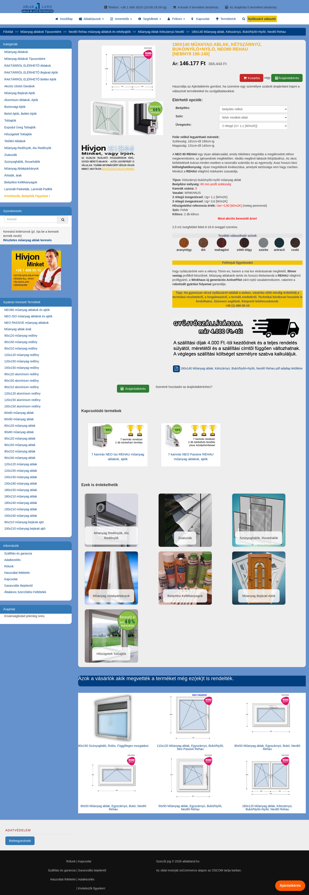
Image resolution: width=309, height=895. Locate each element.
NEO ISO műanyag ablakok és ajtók (28, 316)
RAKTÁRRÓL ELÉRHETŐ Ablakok (27, 65)
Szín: (179, 116)
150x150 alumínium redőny (22, 406)
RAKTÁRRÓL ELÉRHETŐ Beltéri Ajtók (30, 79)
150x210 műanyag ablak (20, 509)
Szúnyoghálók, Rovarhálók (22, 161)
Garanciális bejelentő (92, 870)
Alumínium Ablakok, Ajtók (21, 100)
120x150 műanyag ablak (20, 470)
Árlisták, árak (13, 175)
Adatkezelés (12, 560)
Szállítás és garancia (18, 553)
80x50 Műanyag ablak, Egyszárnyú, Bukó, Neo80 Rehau (267, 747)
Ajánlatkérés (290, 885)
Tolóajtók (10, 120)
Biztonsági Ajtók (15, 106)
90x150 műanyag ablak (19, 445)
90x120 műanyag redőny (20, 335)
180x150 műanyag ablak (20, 490)
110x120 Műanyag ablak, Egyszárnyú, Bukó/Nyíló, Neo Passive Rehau (190, 747)
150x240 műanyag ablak (20, 515)
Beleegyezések (20, 840)
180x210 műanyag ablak (20, 496)
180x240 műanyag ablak (20, 503)
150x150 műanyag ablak (20, 477)
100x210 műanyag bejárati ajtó (24, 528)
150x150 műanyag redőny (21, 367)
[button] (91, 19)
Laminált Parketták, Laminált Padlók (28, 189)
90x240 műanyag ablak (19, 458)
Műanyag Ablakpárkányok (21, 168)
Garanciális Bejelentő (18, 585)
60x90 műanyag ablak (19, 419)
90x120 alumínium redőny (21, 374)
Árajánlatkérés (287, 78)
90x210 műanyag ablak (19, 451)
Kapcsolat (10, 579)
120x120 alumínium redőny (22, 393)
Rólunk (9, 566)
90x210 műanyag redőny (20, 348)
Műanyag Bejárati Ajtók (19, 93)
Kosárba (251, 78)
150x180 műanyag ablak (20, 483)
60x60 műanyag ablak (19, 412)
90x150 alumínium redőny (21, 380)
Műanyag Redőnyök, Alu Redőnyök (27, 148)
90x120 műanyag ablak (19, 438)
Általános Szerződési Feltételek (25, 592)
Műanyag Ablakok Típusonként (24, 58)
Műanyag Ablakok (16, 52)
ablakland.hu (190, 861)
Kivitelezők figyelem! (91, 888)
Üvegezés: (183, 124)
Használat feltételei (17, 572)
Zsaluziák (10, 155)
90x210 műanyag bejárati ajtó (24, 522)
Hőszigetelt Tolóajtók (18, 134)
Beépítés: (183, 108)
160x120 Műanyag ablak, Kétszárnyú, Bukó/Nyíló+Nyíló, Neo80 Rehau (267, 807)
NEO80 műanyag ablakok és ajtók (27, 310)
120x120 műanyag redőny (21, 355)
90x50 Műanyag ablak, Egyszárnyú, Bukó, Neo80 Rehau (113, 807)
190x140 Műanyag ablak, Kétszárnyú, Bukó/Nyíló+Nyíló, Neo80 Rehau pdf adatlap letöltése (237, 368)
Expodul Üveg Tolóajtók (20, 127)
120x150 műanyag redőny (21, 361)
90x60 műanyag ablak (19, 432)
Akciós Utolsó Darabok (19, 86)
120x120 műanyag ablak (20, 464)
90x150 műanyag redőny (20, 342)
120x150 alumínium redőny (22, 400)
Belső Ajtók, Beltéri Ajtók (20, 113)
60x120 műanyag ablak (19, 425)
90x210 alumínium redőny (21, 387)
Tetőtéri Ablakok (15, 141)
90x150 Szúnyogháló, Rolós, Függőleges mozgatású (113, 745)
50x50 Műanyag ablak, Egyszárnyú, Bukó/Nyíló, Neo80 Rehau (190, 807)
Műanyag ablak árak (17, 329)
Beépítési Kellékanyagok (20, 182)
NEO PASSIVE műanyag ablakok (26, 322)
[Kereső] (62, 219)
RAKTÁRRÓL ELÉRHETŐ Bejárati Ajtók (31, 72)
